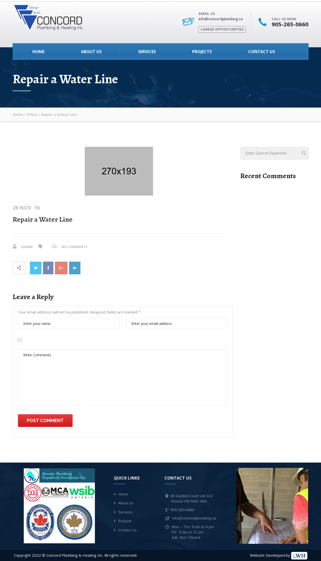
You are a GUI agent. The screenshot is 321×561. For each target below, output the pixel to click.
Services (147, 51)
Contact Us (261, 51)
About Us (91, 51)
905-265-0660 (290, 24)
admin (27, 246)
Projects (202, 51)
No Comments (76, 246)
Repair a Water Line (43, 219)
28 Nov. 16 (26, 207)
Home (38, 51)
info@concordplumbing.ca (221, 18)
